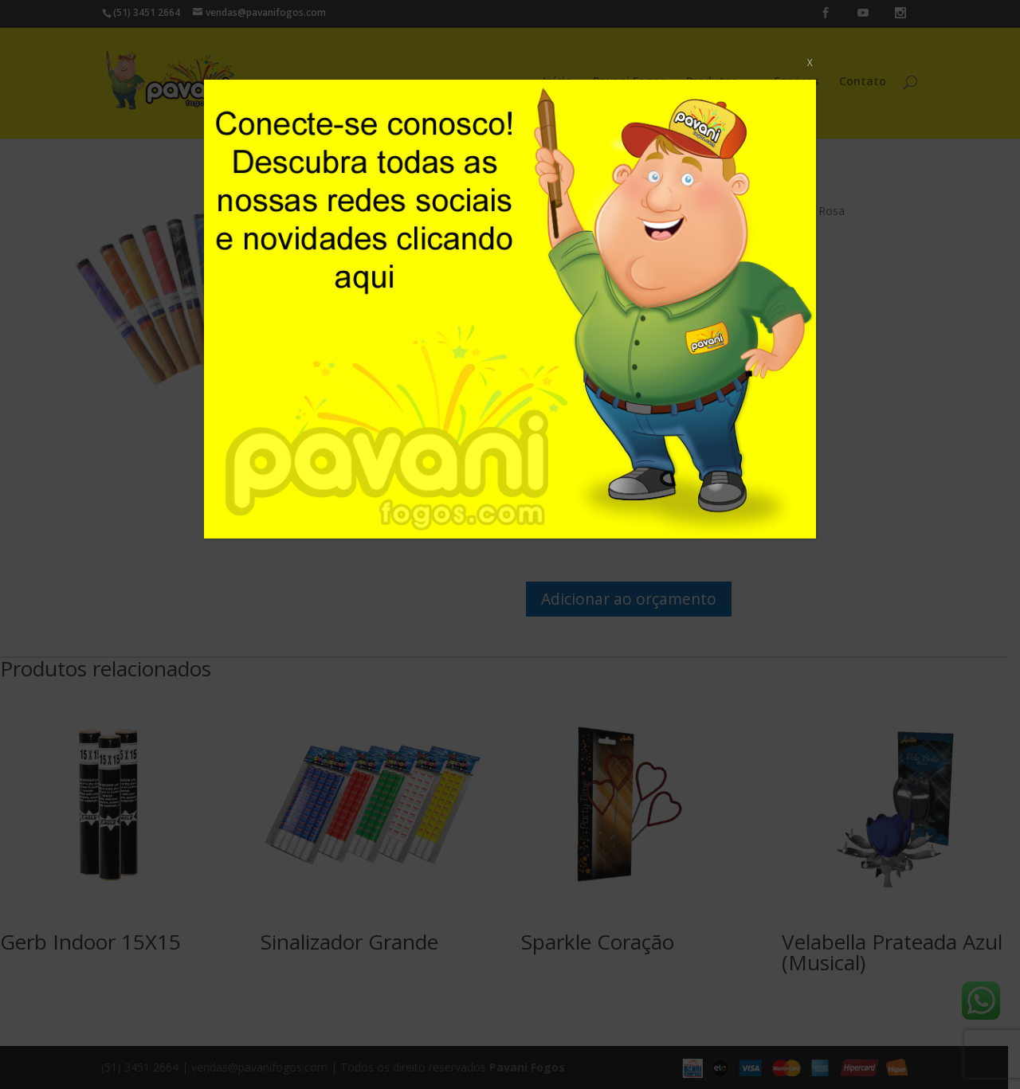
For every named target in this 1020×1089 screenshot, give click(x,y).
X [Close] (809, 62)
